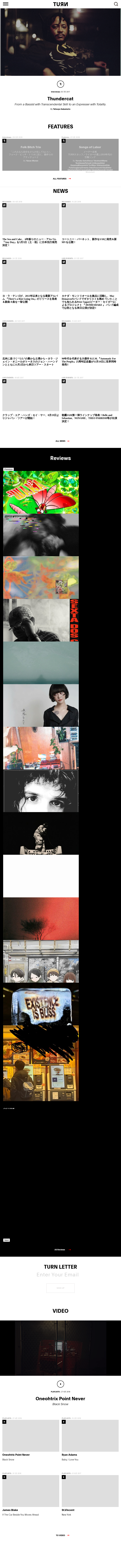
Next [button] (6, 1244)
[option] (17, 517)
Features (65, 141)
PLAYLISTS (6, 1422)
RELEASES (6, 205)
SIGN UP (60, 1292)
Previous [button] (8, 473)
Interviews (6, 141)
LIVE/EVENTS (67, 262)
